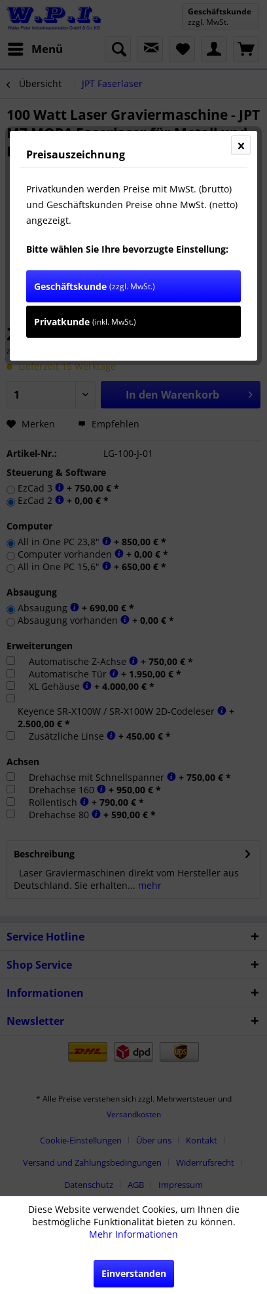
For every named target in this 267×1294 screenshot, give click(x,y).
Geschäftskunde (94, 286)
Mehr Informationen (133, 1234)
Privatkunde (85, 321)
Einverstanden (133, 1273)
